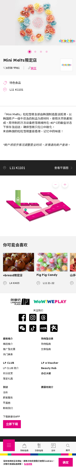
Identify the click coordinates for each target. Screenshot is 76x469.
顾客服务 (8, 397)
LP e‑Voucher (49, 362)
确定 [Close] (66, 462)
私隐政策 (28, 464)
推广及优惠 (9, 349)
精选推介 (8, 343)
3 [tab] (41, 52)
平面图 (6, 402)
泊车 (5, 392)
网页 (33, 67)
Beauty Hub (48, 368)
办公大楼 (46, 373)
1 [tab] (30, 52)
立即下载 (12, 424)
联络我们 (8, 408)
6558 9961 (13, 68)
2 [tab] (35, 52)
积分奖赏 (8, 373)
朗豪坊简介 (47, 387)
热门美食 (8, 354)
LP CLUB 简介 (11, 368)
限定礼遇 (8, 378)
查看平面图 (63, 168)
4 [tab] (47, 52)
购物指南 (46, 343)
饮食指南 (46, 349)
